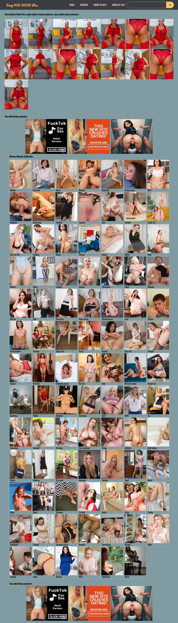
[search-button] (170, 5)
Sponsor (84, 5)
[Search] (150, 5)
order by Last (118, 5)
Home (72, 5)
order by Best (100, 5)
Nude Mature (22, 5)
